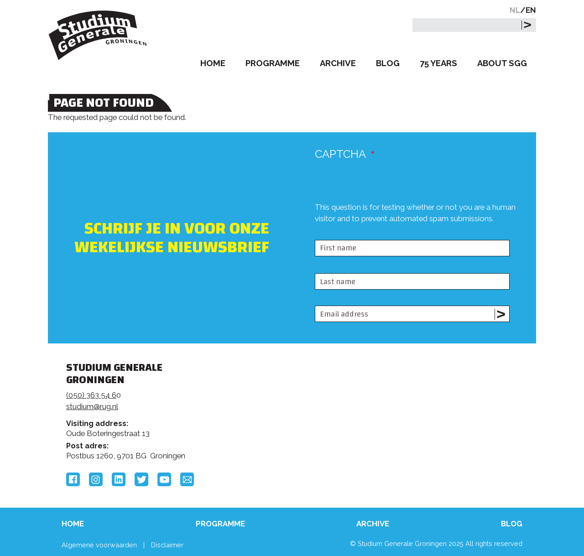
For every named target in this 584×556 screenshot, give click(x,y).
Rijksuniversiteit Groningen (430, 399)
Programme (272, 63)
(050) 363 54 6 (91, 395)
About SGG (502, 63)
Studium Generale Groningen (98, 35)
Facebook (73, 479)
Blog (388, 63)
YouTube (164, 479)
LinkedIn (118, 479)
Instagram (96, 479)
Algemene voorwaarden (99, 545)
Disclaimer (167, 545)
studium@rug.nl (92, 406)
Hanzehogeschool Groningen (430, 430)
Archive (338, 63)
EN (531, 10)
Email (187, 479)
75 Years (438, 63)
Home (212, 63)
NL (515, 10)
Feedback (296, 402)
